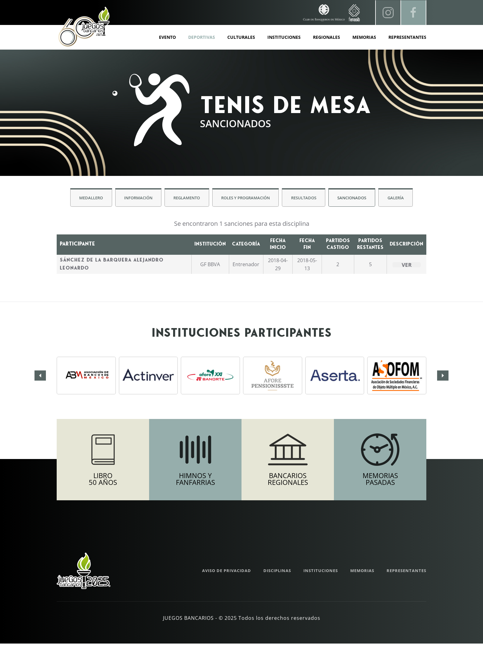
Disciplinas (277, 573)
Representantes (407, 37)
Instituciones (284, 37)
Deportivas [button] (201, 37)
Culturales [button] (241, 37)
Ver (407, 265)
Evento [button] (167, 37)
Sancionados (353, 198)
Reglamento (185, 198)
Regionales (326, 37)
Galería (399, 198)
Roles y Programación (245, 198)
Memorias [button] (364, 37)
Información (136, 198)
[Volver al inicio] (84, 27)
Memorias (362, 573)
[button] (40, 376)
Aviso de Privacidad (226, 573)
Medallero (88, 198)
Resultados (304, 198)
